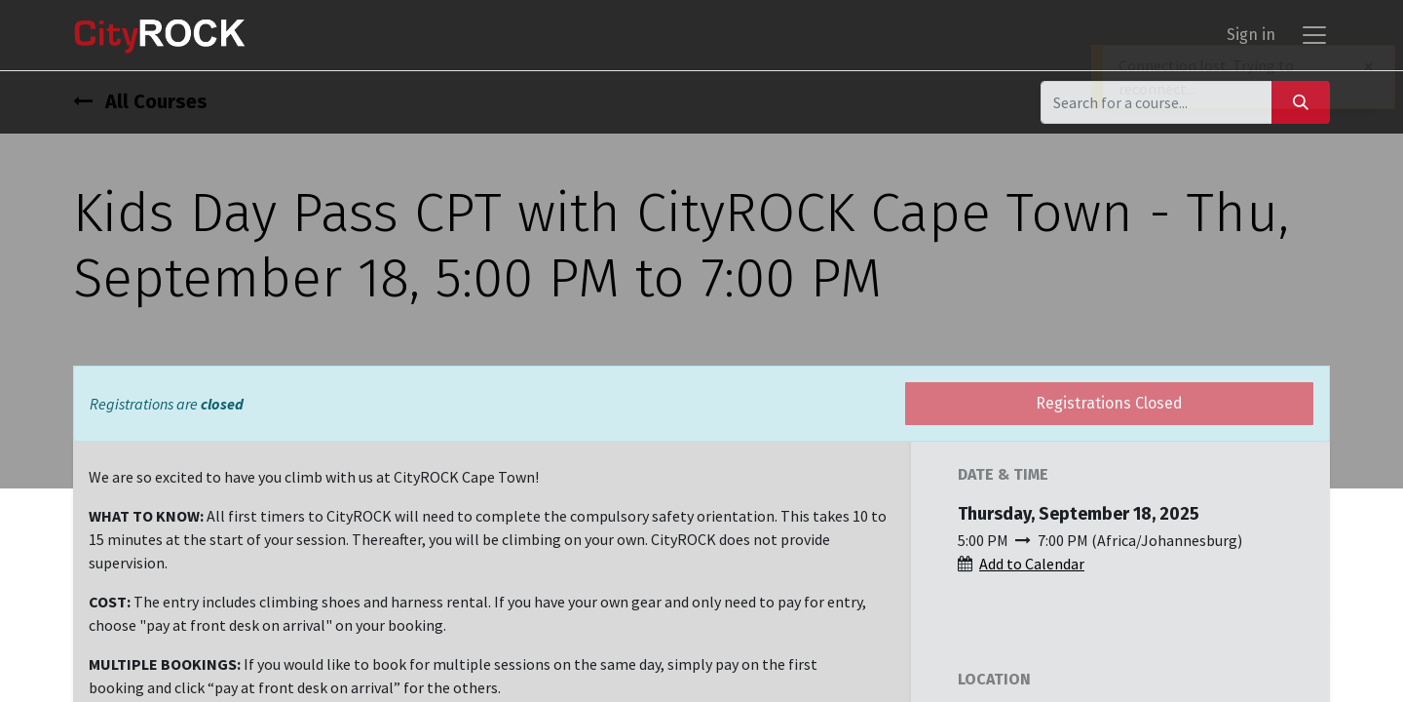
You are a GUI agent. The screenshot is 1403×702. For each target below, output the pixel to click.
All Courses (140, 101)
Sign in (1251, 34)
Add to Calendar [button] (1031, 563)
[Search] (1300, 102)
